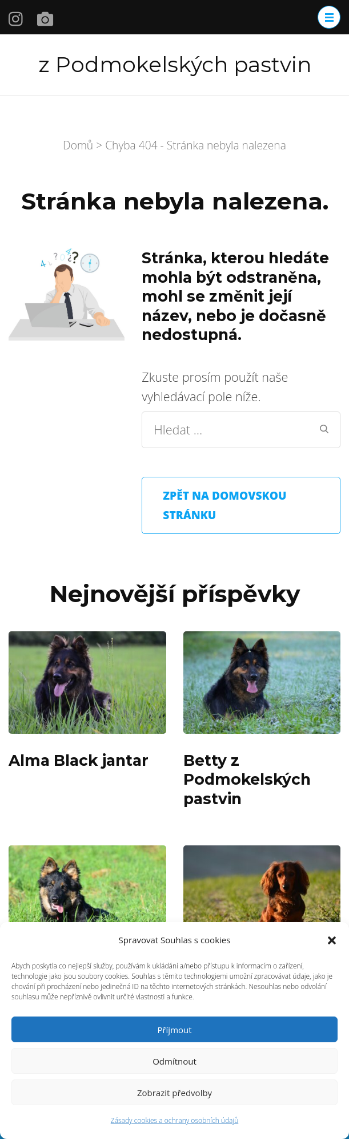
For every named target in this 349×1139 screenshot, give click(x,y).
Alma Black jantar (79, 760)
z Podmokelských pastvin (174, 64)
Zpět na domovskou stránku (224, 505)
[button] (332, 940)
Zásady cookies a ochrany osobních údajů (175, 1120)
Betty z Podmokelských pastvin (247, 779)
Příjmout (174, 1029)
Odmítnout (174, 1061)
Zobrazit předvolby (174, 1092)
